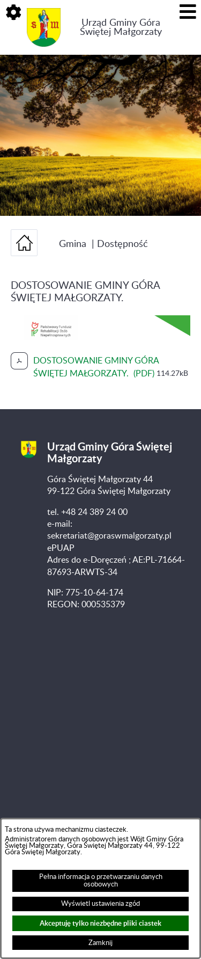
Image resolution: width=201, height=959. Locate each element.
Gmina (72, 244)
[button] (13, 13)
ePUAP (61, 548)
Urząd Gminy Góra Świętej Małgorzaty (121, 27)
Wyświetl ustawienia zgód (100, 903)
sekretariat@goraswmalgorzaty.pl (109, 536)
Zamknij (100, 943)
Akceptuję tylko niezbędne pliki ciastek (100, 923)
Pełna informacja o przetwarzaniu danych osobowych (100, 880)
